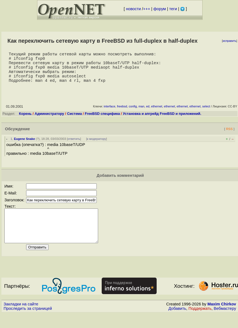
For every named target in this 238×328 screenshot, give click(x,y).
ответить (74, 146)
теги (173, 9)
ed (147, 114)
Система (74, 121)
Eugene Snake (24, 146)
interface (109, 114)
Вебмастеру (225, 323)
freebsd (122, 114)
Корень (25, 121)
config (133, 114)
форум (159, 9)
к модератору (96, 146)
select (206, 114)
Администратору (49, 121)
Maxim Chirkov (221, 318)
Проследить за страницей (28, 323)
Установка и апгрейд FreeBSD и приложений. (162, 121)
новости (133, 9)
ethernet (156, 114)
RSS (229, 136)
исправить (229, 40)
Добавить (177, 323)
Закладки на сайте (21, 318)
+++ (146, 9)
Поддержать (200, 323)
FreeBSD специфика (102, 121)
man (141, 114)
